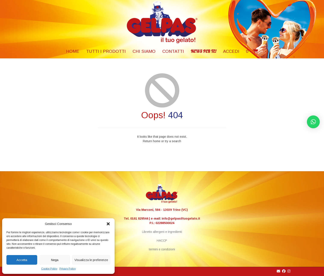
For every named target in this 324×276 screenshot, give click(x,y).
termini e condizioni (162, 249)
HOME (72, 51)
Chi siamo (144, 51)
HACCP (162, 240)
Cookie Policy (49, 268)
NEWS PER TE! (203, 51)
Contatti (173, 51)
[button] (108, 224)
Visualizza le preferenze (91, 260)
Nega (54, 260)
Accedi (231, 51)
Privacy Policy (67, 268)
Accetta (21, 260)
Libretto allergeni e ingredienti (162, 231)
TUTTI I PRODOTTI (106, 51)
